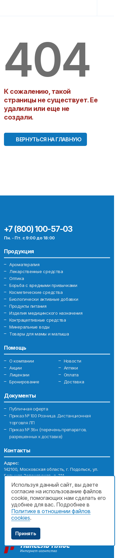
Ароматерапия (24, 264)
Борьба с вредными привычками (43, 285)
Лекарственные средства (36, 271)
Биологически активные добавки (43, 299)
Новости (72, 361)
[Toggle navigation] (104, 7)
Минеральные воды (29, 327)
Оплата (71, 374)
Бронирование (24, 381)
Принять (25, 533)
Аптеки (71, 367)
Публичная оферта (28, 409)
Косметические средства (35, 292)
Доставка (74, 381)
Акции (15, 367)
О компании (21, 361)
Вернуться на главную (49, 139)
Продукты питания (28, 306)
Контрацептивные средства (37, 320)
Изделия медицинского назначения (46, 313)
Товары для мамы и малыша (39, 333)
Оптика (16, 278)
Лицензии (19, 374)
